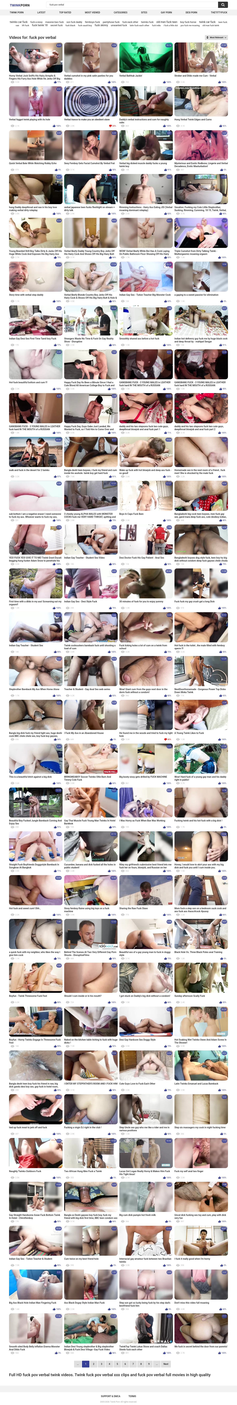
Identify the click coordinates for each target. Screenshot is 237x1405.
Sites (144, 12)
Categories (120, 12)
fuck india (156, 25)
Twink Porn (17, 12)
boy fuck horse (188, 22)
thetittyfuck (219, 12)
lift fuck (25, 25)
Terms (132, 1396)
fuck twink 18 (40, 25)
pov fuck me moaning (190, 25)
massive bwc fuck (54, 22)
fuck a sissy (36, 22)
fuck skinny (101, 25)
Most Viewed (92, 12)
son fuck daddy (74, 22)
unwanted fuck (119, 25)
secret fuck (56, 25)
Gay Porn (166, 12)
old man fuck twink (210, 25)
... (157, 1364)
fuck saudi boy (85, 25)
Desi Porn (191, 12)
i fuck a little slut (170, 25)
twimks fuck (147, 22)
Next (165, 1364)
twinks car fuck (19, 22)
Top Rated (65, 12)
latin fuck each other (139, 25)
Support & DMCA (110, 1396)
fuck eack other (130, 22)
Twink (20, 5)
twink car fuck (207, 22)
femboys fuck (92, 22)
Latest (41, 12)
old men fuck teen (166, 22)
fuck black (70, 25)
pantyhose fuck (111, 22)
